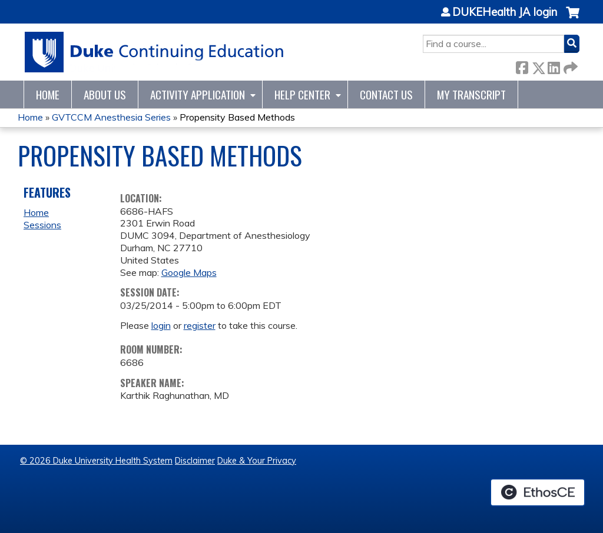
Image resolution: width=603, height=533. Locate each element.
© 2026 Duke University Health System (96, 460)
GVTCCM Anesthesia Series (111, 117)
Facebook (522, 65)
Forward (569, 65)
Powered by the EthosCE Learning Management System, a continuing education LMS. (537, 492)
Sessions (42, 225)
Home (47, 94)
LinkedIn (553, 65)
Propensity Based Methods (237, 117)
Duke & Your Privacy (256, 460)
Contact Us (386, 94)
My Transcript (471, 94)
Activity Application (197, 94)
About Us (105, 94)
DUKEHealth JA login (504, 12)
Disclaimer (195, 460)
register (200, 325)
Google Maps (189, 272)
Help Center (302, 94)
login (161, 325)
